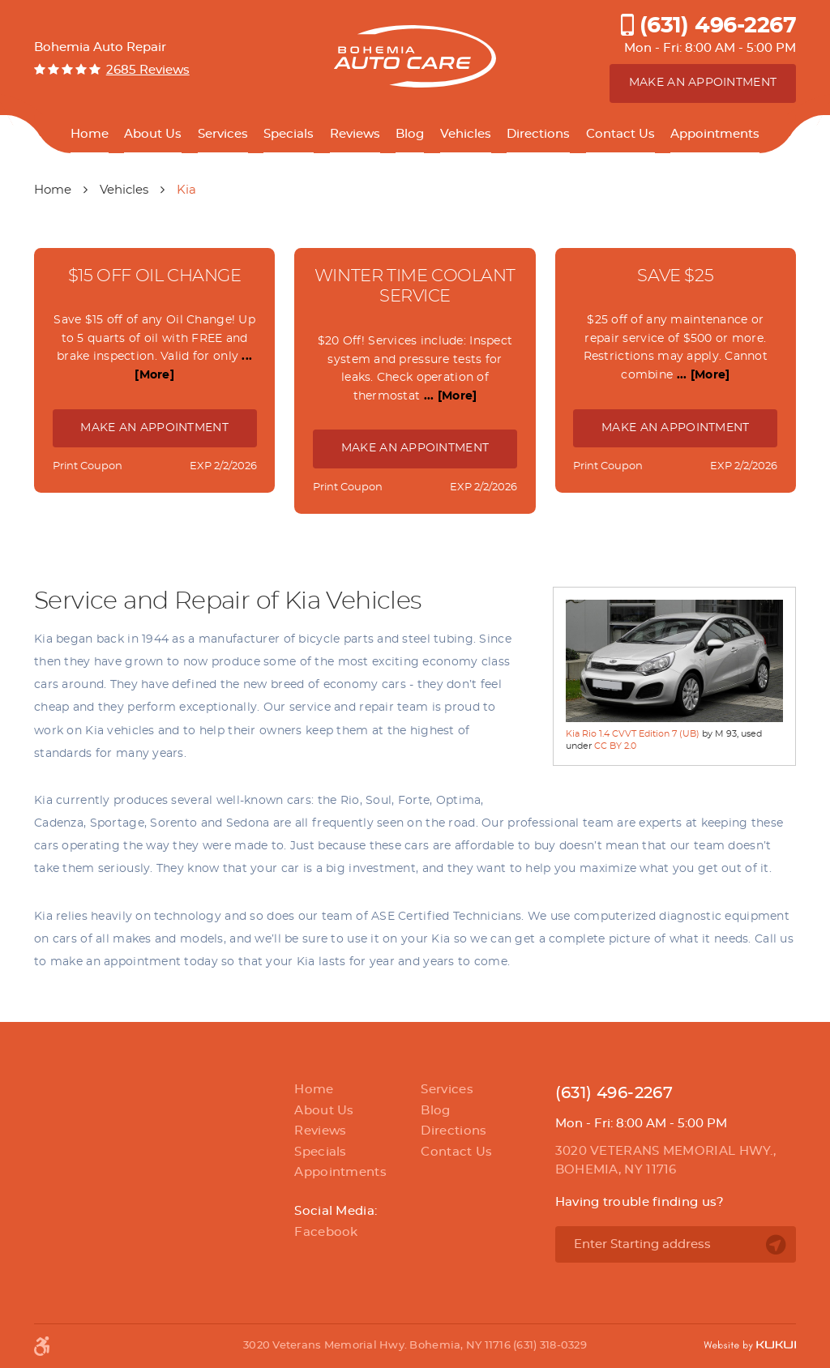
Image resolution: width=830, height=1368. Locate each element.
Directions (538, 134)
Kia (186, 190)
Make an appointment (703, 82)
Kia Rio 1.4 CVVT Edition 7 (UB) (633, 733)
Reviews (355, 134)
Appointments (714, 134)
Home (90, 134)
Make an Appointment (154, 428)
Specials (288, 134)
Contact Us (620, 134)
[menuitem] (90, 135)
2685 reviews (148, 70)
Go (775, 1245)
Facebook (325, 1232)
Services (223, 134)
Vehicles (465, 134)
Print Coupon (87, 466)
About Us (153, 134)
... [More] (448, 396)
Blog (410, 134)
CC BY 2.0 (615, 746)
